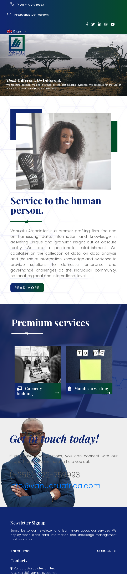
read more (27, 287)
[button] (103, 45)
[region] (63, 65)
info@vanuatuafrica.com (55, 486)
